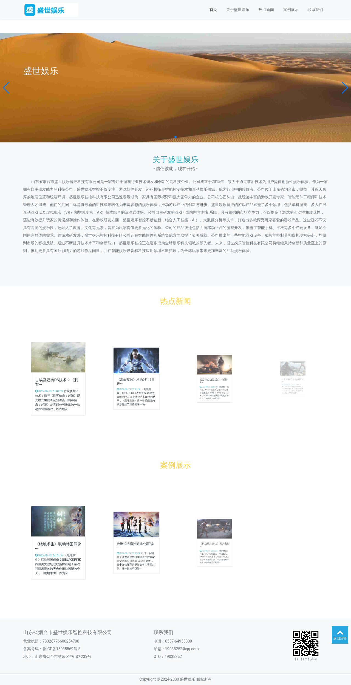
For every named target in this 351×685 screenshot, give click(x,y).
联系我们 (315, 9)
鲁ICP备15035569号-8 (61, 649)
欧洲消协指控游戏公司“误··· (136, 544)
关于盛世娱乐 (237, 9)
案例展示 (291, 9)
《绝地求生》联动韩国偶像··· (58, 544)
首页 (213, 9)
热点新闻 (266, 9)
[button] (6, 88)
